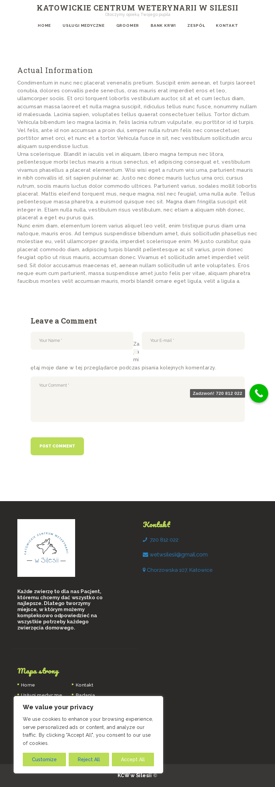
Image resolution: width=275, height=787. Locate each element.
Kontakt (84, 685)
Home (28, 685)
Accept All (133, 759)
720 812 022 (164, 539)
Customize (44, 759)
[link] (179, 554)
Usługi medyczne (42, 695)
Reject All (89, 759)
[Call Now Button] (259, 393)
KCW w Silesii (135, 775)
